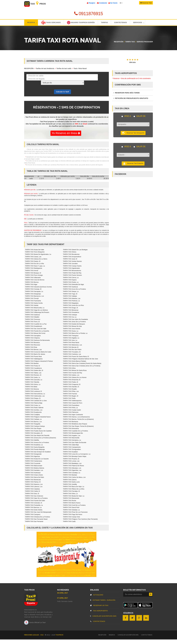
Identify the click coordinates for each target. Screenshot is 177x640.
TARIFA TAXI (130, 42)
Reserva (32, 23)
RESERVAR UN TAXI (99, 606)
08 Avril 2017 (62, 593)
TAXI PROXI (59, 635)
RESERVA (112, 635)
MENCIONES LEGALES (31, 635)
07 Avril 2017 (62, 598)
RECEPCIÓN (118, 42)
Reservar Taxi (146, 3)
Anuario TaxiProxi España (82, 23)
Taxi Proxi (35, 4)
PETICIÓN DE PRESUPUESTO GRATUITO (130, 99)
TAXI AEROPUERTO (99, 611)
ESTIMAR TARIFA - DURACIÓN (102, 601)
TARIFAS (107, 23)
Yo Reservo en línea (66, 133)
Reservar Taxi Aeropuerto (133, 133)
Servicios (142, 23)
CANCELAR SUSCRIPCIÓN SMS (103, 617)
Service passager (145, 42)
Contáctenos (123, 23)
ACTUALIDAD (96, 595)
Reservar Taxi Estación (133, 164)
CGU (42, 635)
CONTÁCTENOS (97, 622)
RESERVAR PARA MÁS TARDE (126, 93)
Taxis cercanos (52, 23)
